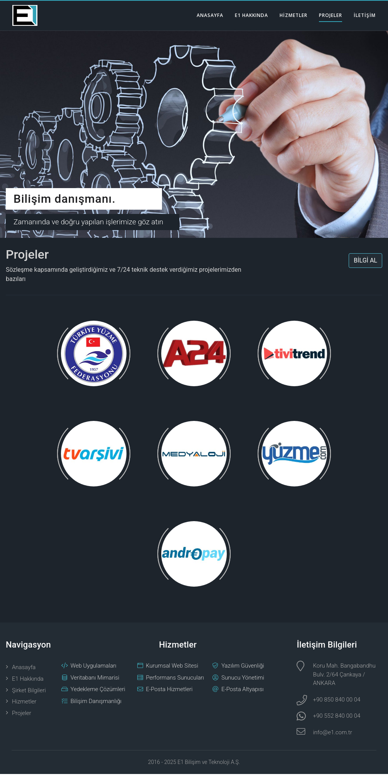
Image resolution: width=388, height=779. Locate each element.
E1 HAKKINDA (251, 15)
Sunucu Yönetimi (242, 682)
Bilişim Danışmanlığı (96, 705)
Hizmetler (24, 706)
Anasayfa (23, 672)
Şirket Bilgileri (29, 695)
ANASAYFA (210, 15)
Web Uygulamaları (93, 670)
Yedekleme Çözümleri (98, 694)
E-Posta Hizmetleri (169, 694)
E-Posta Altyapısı (242, 694)
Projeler (21, 718)
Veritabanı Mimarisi (95, 682)
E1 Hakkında (28, 683)
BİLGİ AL (365, 265)
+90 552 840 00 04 (336, 720)
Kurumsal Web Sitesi (172, 670)
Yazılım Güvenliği (242, 670)
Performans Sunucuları (175, 682)
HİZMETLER (293, 15)
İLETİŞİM (365, 15)
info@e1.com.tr (332, 737)
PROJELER (330, 15)
